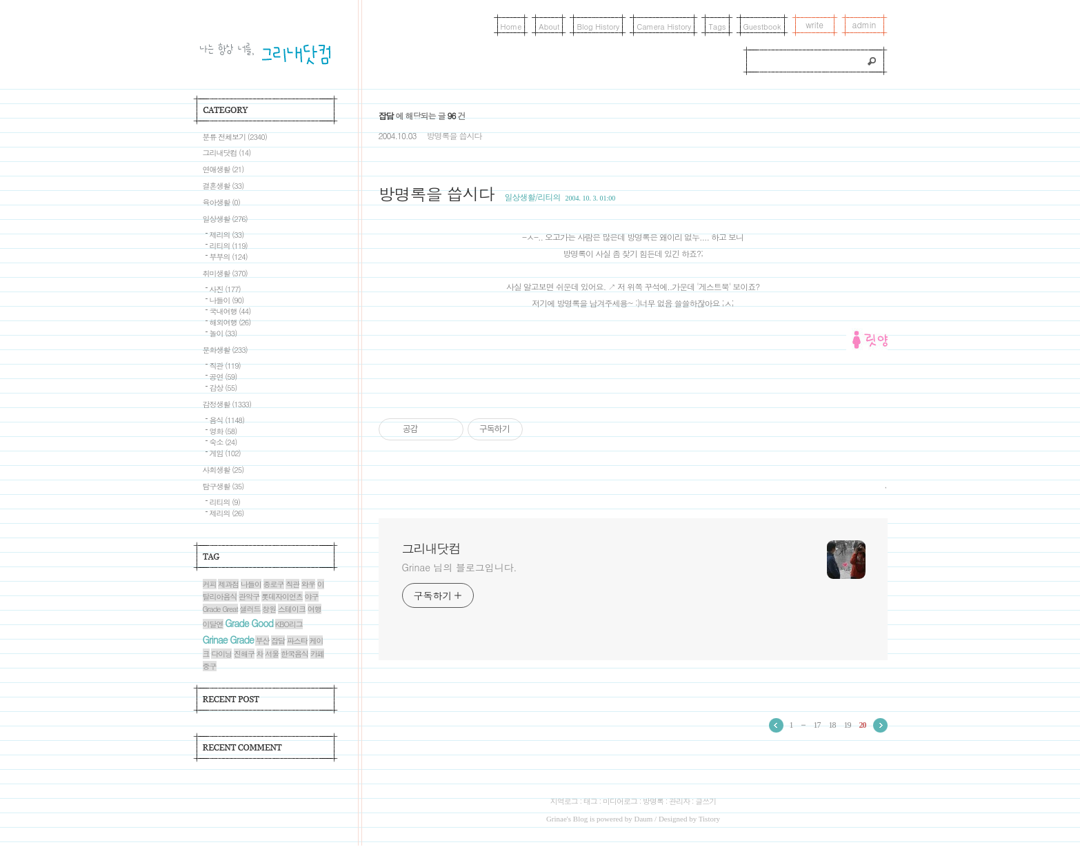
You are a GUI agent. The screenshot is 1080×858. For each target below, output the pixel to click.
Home (511, 26)
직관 (225, 365)
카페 (317, 653)
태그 (590, 801)
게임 (225, 453)
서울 (272, 653)
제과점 (228, 584)
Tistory (709, 819)
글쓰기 (705, 801)
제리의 (227, 234)
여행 (314, 609)
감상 (223, 387)
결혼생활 (223, 186)
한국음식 (294, 653)
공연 (223, 376)
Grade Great (220, 609)
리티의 (229, 246)
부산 (262, 640)
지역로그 (564, 801)
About (549, 26)
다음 (880, 725)
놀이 (223, 333)
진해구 (244, 653)
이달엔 (213, 624)
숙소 (223, 442)
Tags (717, 26)
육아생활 (221, 202)
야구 (312, 596)
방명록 (653, 801)
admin (864, 24)
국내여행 (230, 311)
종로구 (273, 584)
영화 (223, 431)
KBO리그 (289, 624)
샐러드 (250, 609)
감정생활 (227, 404)
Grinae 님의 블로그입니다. (459, 567)
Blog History (598, 26)
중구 (210, 666)
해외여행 (230, 322)
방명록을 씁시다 (453, 135)
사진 (225, 289)
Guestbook (762, 26)
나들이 (227, 300)
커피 (210, 584)
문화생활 (225, 350)
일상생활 (225, 219)
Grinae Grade (228, 639)
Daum (643, 819)
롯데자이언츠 (282, 596)
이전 (776, 725)
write (814, 24)
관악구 (249, 596)
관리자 (679, 801)
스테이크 (292, 609)
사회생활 (223, 469)
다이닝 (221, 653)
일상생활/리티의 (533, 197)
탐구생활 (223, 486)
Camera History (664, 26)
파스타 (297, 640)
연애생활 (223, 169)
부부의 (229, 257)
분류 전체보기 (235, 137)
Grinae (556, 819)
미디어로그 (620, 801)
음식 (227, 420)
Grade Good (249, 623)
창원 (269, 609)
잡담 (278, 640)
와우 (308, 584)
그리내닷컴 (431, 548)
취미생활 (225, 273)
